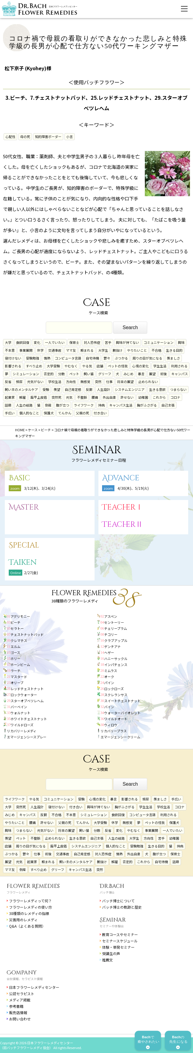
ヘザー (109, 652)
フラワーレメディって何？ (30, 900)
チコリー (110, 634)
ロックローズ (114, 688)
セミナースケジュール (120, 940)
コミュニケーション (158, 342)
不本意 (10, 350)
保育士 (74, 342)
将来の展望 (125, 381)
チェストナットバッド (27, 634)
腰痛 (95, 397)
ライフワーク (84, 405)
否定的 (49, 373)
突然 (98, 381)
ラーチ (15, 670)
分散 (61, 373)
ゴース (15, 652)
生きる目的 (174, 350)
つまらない (178, 389)
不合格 (156, 350)
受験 (45, 389)
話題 (8, 405)
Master (24, 507)
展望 (152, 373)
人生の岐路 (24, 405)
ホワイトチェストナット (29, 718)
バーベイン (19, 706)
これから (159, 397)
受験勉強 (32, 358)
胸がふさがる (147, 405)
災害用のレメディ (23, 919)
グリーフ (104, 373)
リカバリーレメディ (21, 730)
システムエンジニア (130, 389)
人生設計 (103, 389)
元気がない (35, 381)
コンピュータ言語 (68, 358)
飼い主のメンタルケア (21, 389)
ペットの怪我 (118, 365)
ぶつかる (121, 358)
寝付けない (13, 358)
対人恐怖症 (92, 342)
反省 (8, 381)
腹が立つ (62, 405)
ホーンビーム (20, 664)
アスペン (110, 616)
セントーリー (114, 622)
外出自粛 (109, 397)
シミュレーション (26, 373)
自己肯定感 (73, 389)
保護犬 (49, 412)
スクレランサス (115, 694)
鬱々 (107, 358)
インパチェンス (115, 664)
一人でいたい (55, 342)
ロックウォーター (24, 694)
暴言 (141, 373)
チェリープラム (115, 628)
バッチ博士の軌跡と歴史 (122, 907)
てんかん (64, 412)
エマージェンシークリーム (120, 736)
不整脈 (82, 397)
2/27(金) (31, 572)
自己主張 (168, 405)
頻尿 (19, 381)
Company (22, 972)
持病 (101, 405)
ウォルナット (20, 712)
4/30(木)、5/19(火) (133, 488)
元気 (69, 397)
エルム (15, 646)
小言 (69, 136)
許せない (127, 397)
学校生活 (54, 381)
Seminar (113, 920)
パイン (109, 682)
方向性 (71, 381)
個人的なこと (29, 412)
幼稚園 (143, 397)
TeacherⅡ (122, 525)
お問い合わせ (20, 1018)
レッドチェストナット (27, 688)
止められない (148, 381)
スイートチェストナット (122, 700)
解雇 (22, 397)
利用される (179, 365)
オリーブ (17, 682)
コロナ (175, 397)
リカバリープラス (114, 730)
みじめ (128, 373)
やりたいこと (137, 350)
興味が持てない (127, 342)
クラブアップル (115, 640)
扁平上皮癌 (38, 397)
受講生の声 (111, 953)
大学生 (103, 350)
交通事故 (54, 350)
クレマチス (19, 640)
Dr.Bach (112, 886)
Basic (19, 478)
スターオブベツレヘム (27, 700)
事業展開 (26, 350)
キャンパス (179, 373)
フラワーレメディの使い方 (30, 907)
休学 (40, 350)
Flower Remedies (33, 886)
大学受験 (53, 365)
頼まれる (87, 350)
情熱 (47, 358)
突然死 (56, 397)
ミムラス (110, 670)
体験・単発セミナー (118, 947)
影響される (13, 365)
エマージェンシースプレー (26, 736)
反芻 (89, 389)
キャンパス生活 (120, 405)
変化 (37, 342)
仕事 (109, 381)
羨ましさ (173, 358)
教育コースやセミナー (120, 934)
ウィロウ (110, 724)
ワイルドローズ (22, 724)
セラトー (17, 628)
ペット (74, 373)
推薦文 (107, 959)
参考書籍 (16, 1006)
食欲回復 (22, 342)
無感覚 (85, 381)
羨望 (57, 389)
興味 (181, 342)
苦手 (108, 342)
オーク (109, 676)
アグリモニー (20, 616)
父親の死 (82, 412)
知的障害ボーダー (48, 136)
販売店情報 (18, 1012)
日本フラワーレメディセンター (34, 987)
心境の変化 (140, 365)
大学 (8, 342)
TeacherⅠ (122, 507)
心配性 (10, 136)
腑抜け (118, 350)
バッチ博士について (118, 900)
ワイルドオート (115, 718)
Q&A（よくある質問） (27, 926)
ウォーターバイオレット (122, 712)
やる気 (87, 365)
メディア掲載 (19, 999)
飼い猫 (89, 373)
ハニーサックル (115, 658)
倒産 (48, 405)
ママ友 (71, 350)
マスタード (19, 676)
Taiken (23, 562)
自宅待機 (92, 358)
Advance (120, 478)
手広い (10, 412)
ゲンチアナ (112, 646)
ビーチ (15, 622)
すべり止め (34, 365)
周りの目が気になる (147, 358)
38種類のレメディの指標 (29, 913)
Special (24, 545)
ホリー (15, 658)
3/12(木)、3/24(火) (39, 488)
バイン (109, 706)
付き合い (100, 412)
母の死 (25, 136)
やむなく (71, 365)
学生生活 (160, 365)
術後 (163, 373)
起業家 (10, 397)
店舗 (100, 365)
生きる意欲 (157, 389)
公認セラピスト (21, 993)
